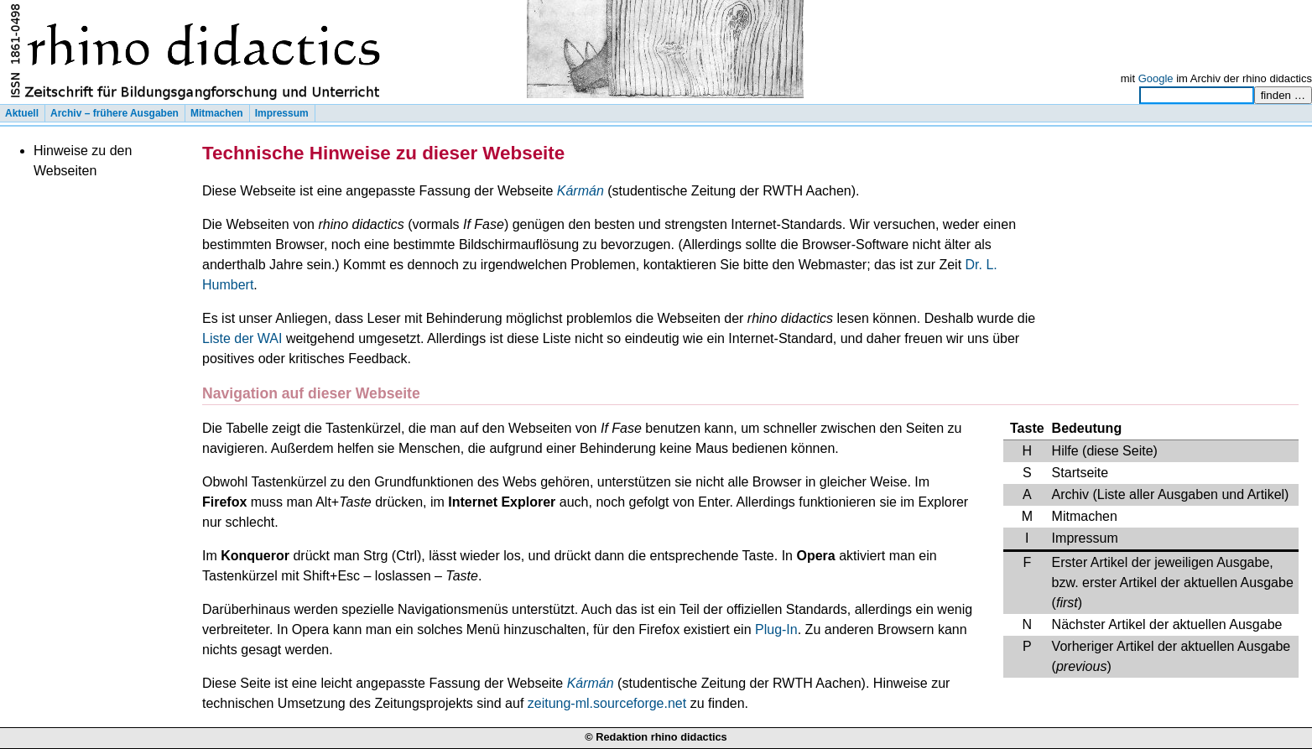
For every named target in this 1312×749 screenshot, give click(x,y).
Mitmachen (216, 113)
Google (1156, 78)
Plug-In (776, 629)
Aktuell (22, 113)
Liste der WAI (242, 338)
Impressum (282, 113)
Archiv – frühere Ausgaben (114, 113)
